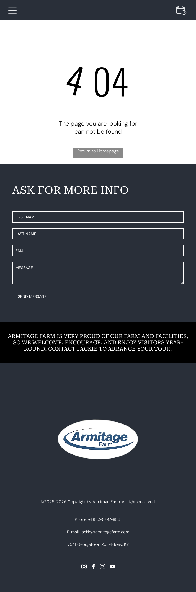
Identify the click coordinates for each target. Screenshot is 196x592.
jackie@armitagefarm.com (105, 532)
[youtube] (112, 567)
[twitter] (103, 567)
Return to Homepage (98, 151)
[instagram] (84, 567)
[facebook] (93, 567)
